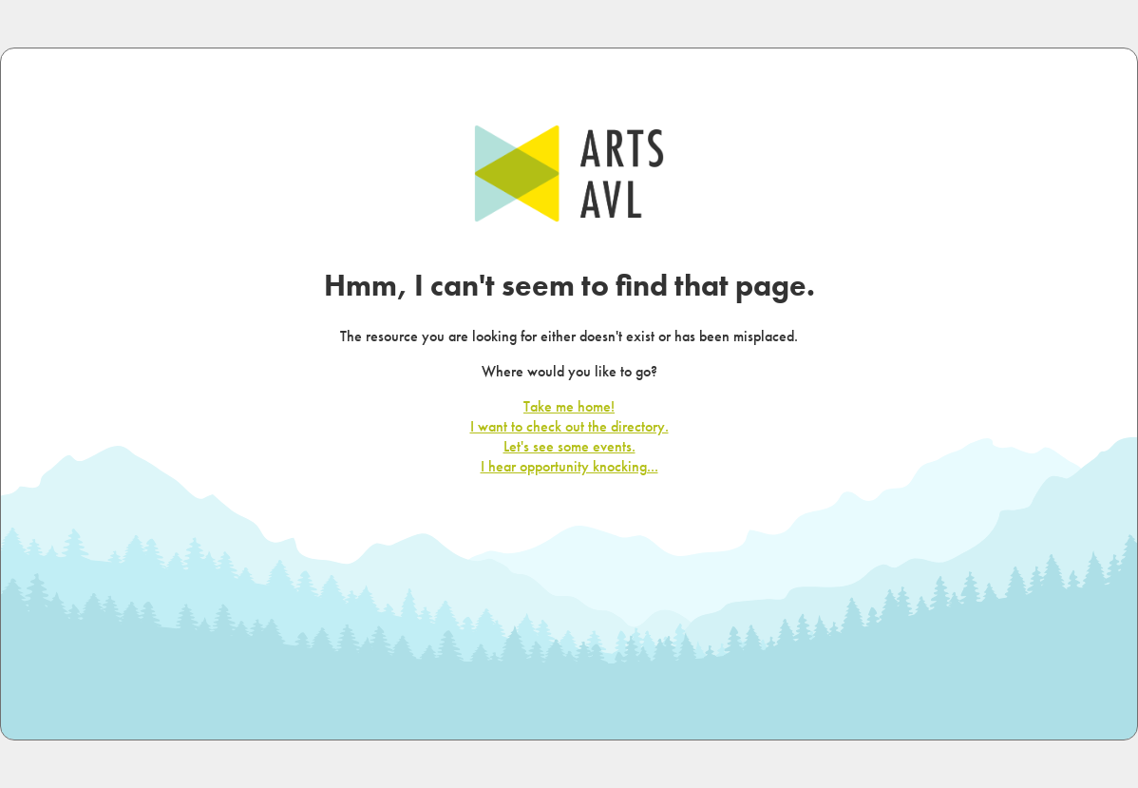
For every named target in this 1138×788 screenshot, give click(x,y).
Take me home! (569, 406)
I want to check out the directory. (569, 426)
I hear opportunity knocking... (569, 466)
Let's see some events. (569, 446)
